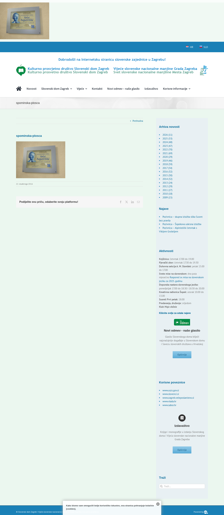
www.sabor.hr (169, 406)
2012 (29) (167, 186)
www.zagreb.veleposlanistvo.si (178, 398)
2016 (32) (167, 171)
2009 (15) (167, 197)
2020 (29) (167, 156)
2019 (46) (167, 160)
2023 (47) (167, 145)
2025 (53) (167, 138)
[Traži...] (182, 488)
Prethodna (137, 120)
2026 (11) (167, 134)
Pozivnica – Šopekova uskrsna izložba (182, 224)
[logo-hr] (112, 58)
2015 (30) (167, 175)
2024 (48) (167, 142)
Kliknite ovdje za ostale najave (175, 313)
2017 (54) (167, 168)
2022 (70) (167, 149)
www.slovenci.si (171, 395)
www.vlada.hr (169, 402)
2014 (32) (167, 179)
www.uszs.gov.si (171, 391)
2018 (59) (167, 164)
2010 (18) (167, 193)
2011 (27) (167, 190)
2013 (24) (167, 182)
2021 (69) (167, 153)
